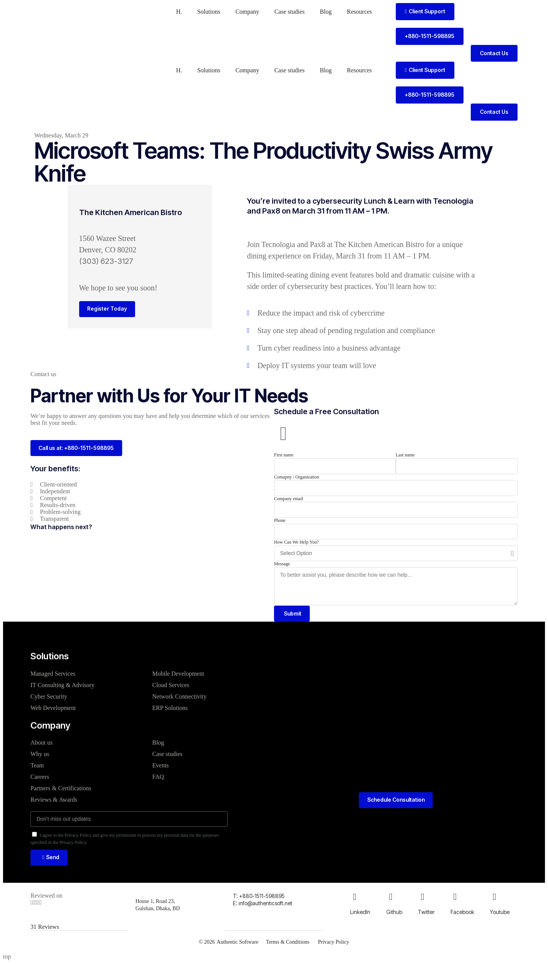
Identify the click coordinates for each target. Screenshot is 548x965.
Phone (279, 520)
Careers (39, 777)
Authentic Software (237, 943)
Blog (325, 11)
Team (37, 766)
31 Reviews (44, 928)
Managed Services (52, 674)
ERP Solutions (170, 708)
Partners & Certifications (60, 789)
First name (283, 455)
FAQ (158, 777)
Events (160, 766)
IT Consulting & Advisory (62, 686)
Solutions (208, 11)
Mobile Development (178, 674)
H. (179, 11)
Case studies (289, 11)
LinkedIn (360, 914)
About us (41, 743)
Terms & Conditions (287, 943)
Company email (288, 498)
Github (394, 914)
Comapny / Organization (296, 477)
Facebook (462, 914)
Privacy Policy (334, 943)
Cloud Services (170, 686)
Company (247, 11)
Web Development (53, 708)
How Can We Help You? (296, 542)
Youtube (500, 914)
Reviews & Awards (53, 800)
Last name (405, 455)
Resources (359, 11)
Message (282, 563)
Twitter (426, 914)
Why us (39, 754)
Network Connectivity (179, 697)
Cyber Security (48, 697)
